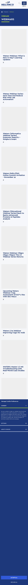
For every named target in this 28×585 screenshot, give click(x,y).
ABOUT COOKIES (5, 429)
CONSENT (3, 405)
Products (6, 11)
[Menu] (24, 3)
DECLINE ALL (14, 582)
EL (25, 6)
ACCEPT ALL (14, 577)
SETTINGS (3, 423)
